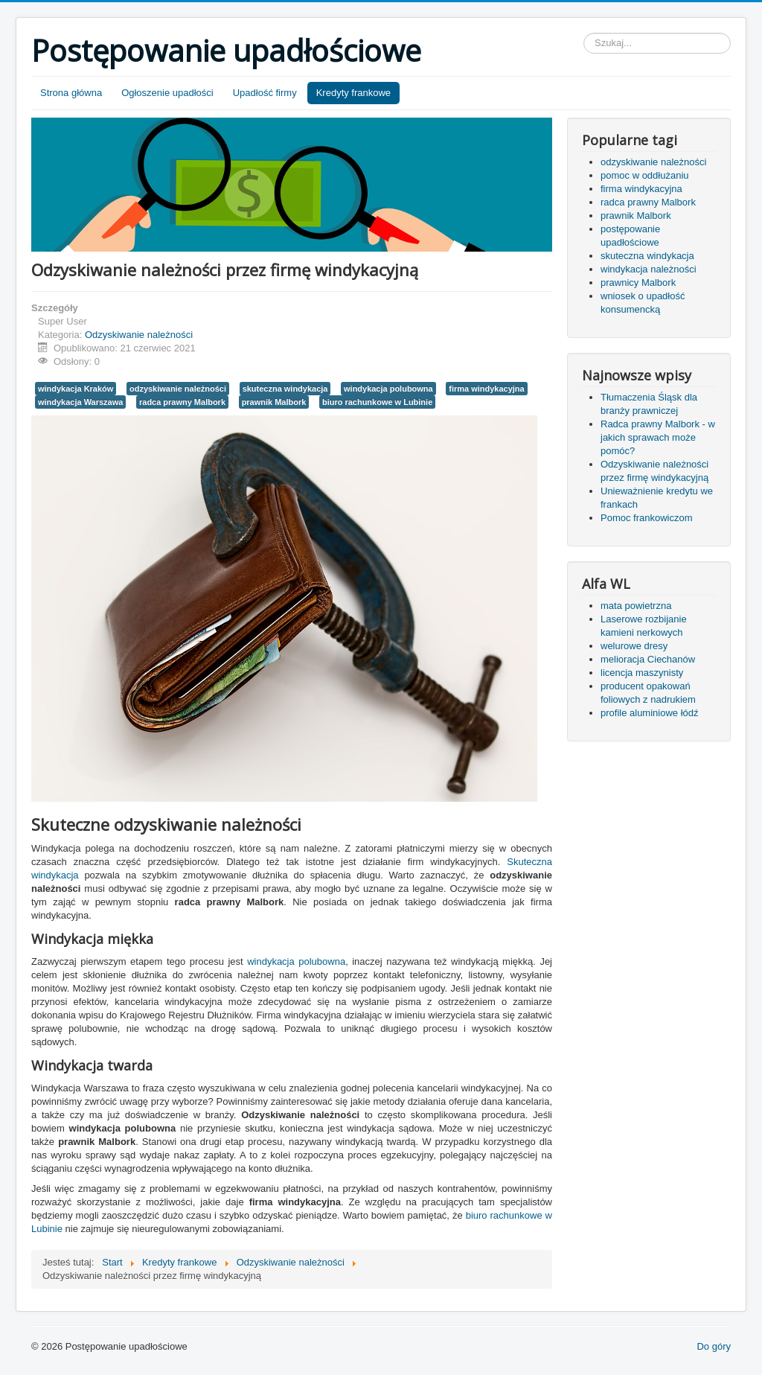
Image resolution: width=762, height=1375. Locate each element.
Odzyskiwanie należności (139, 334)
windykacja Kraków (75, 388)
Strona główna (71, 92)
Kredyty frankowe (353, 92)
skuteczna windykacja (285, 388)
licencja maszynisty (642, 672)
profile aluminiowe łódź (650, 712)
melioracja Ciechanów (648, 659)
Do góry (714, 1346)
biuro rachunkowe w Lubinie (377, 402)
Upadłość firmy (265, 92)
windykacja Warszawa (80, 402)
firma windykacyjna (486, 388)
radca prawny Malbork (182, 402)
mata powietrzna (636, 605)
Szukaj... (583, 33)
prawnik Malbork (274, 402)
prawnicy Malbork (638, 282)
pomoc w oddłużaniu (645, 175)
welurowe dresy (634, 645)
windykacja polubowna (388, 388)
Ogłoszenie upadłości (167, 92)
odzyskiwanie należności (177, 388)
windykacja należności (649, 269)
